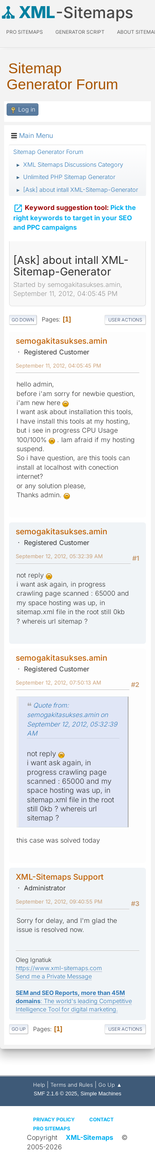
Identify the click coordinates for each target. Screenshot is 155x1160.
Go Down (23, 320)
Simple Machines (101, 1093)
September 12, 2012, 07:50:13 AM (58, 682)
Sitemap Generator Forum (62, 76)
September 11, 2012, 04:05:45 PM (58, 365)
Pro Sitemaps (51, 1128)
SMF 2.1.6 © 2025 (55, 1093)
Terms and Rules (71, 1084)
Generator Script (80, 32)
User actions (125, 320)
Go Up (19, 1029)
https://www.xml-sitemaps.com (59, 967)
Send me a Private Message (54, 976)
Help (39, 1084)
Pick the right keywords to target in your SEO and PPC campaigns (74, 217)
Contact (101, 1119)
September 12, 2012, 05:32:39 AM (59, 556)
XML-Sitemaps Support (60, 877)
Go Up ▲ (110, 1084)
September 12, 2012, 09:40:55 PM (59, 901)
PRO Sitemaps (24, 32)
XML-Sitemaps (89, 1137)
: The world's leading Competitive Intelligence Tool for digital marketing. (74, 1001)
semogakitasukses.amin (61, 341)
